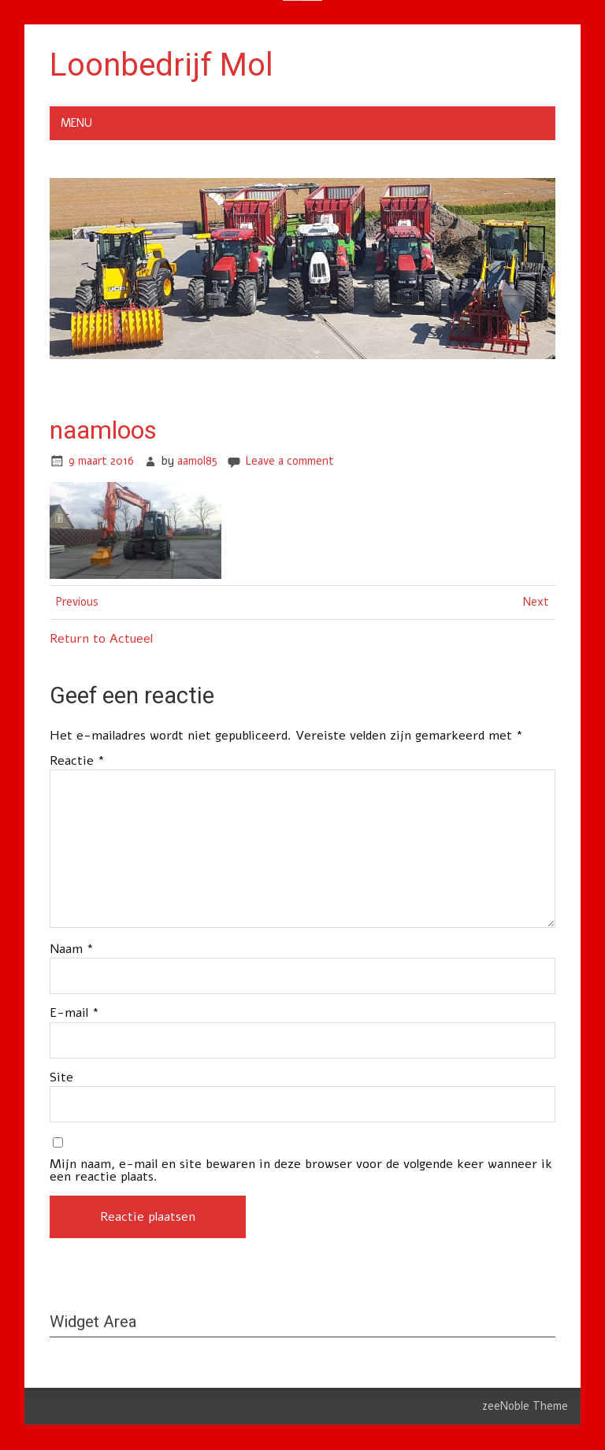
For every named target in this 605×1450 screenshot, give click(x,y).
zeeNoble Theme (525, 1406)
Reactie (77, 761)
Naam (72, 949)
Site (61, 1077)
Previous (77, 602)
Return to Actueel (101, 638)
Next (536, 602)
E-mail (74, 1013)
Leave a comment (289, 461)
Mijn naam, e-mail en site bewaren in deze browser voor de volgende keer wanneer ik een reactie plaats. (301, 1170)
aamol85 (197, 461)
